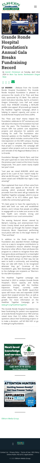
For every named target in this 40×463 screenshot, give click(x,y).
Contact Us (4, 452)
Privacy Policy (14, 452)
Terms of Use (25, 452)
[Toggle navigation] (35, 7)
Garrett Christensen (12, 72)
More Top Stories (16, 74)
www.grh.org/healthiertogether (14, 305)
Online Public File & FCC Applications (20, 454)
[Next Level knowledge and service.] (20, 357)
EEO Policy (35, 452)
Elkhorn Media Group (10, 418)
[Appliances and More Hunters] (20, 393)
